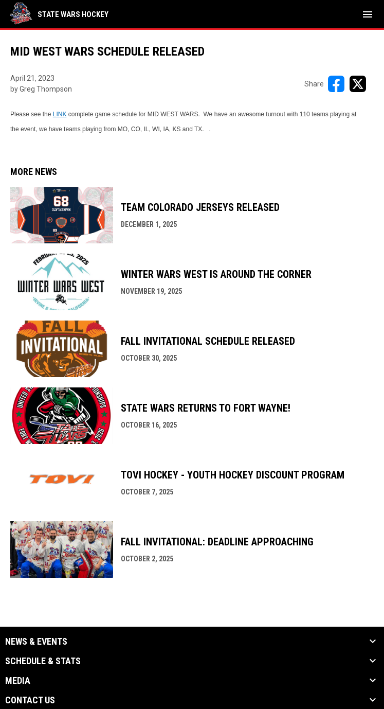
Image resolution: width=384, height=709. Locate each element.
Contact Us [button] (30, 700)
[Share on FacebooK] (336, 84)
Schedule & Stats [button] (43, 661)
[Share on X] (358, 84)
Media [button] (17, 680)
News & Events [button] (36, 641)
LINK (60, 114)
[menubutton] (367, 14)
